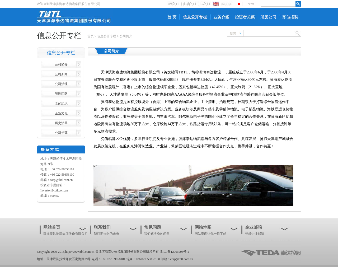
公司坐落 (61, 133)
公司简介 (126, 36)
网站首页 (51, 227)
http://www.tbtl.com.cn (80, 252)
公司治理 (61, 84)
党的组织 (61, 103)
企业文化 (61, 113)
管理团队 (61, 94)
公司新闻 (61, 74)
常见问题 (152, 227)
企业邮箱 (253, 227)
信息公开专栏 (106, 36)
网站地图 (203, 227)
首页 (90, 36)
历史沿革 (61, 123)
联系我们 (102, 227)
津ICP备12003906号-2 (174, 252)
